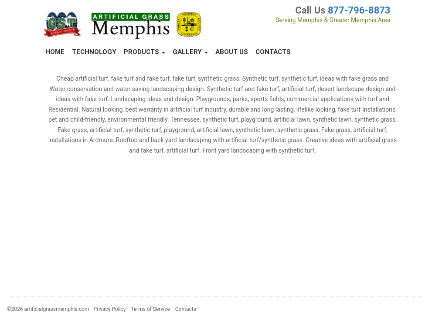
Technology (94, 52)
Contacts (273, 52)
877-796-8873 (359, 10)
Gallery (190, 52)
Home (55, 52)
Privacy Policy (110, 309)
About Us (231, 52)
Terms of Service (150, 309)
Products (144, 52)
